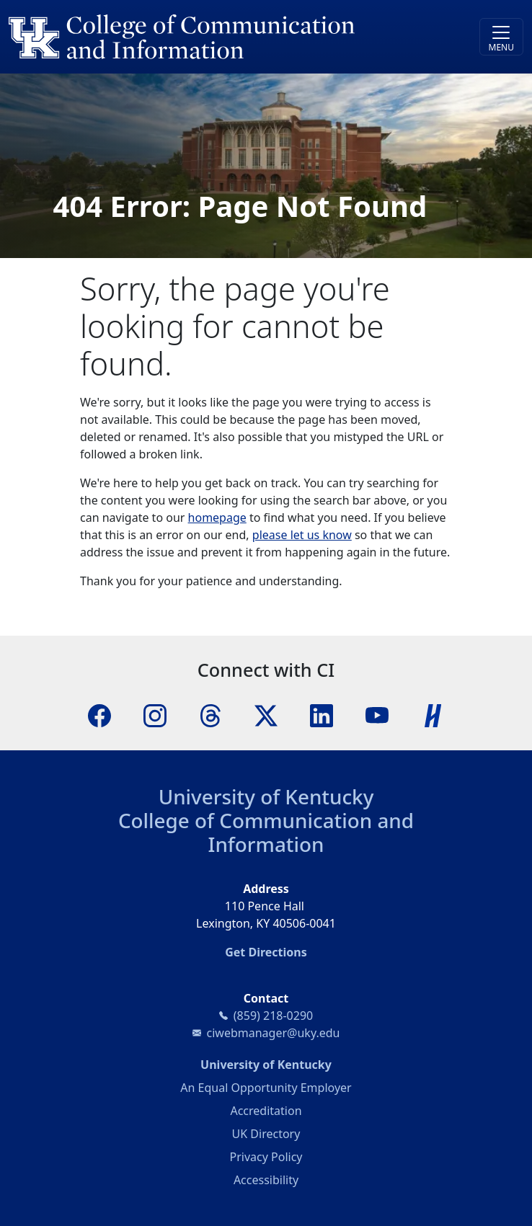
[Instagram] (155, 714)
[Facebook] (99, 714)
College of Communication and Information (266, 832)
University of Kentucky (266, 796)
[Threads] (210, 714)
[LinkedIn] (321, 714)
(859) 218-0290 (273, 1015)
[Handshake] (433, 714)
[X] (266, 714)
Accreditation (265, 1111)
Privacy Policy (266, 1157)
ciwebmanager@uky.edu (273, 1033)
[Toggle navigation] (501, 36)
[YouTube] (377, 714)
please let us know (302, 535)
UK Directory (266, 1134)
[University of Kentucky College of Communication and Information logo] (202, 37)
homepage (217, 517)
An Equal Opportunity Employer (265, 1088)
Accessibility (266, 1180)
